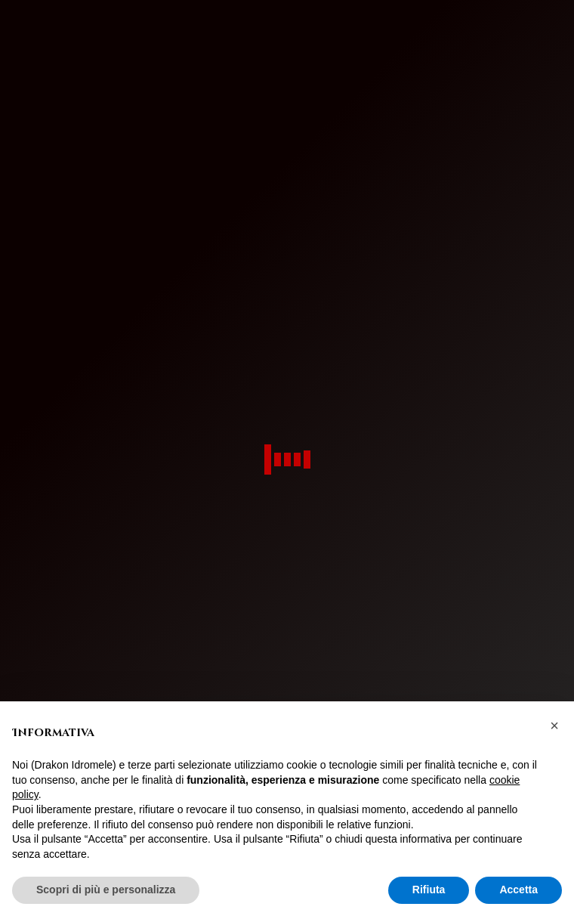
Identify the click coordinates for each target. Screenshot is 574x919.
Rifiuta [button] (429, 889)
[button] (554, 725)
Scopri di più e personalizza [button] (105, 889)
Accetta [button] (518, 889)
